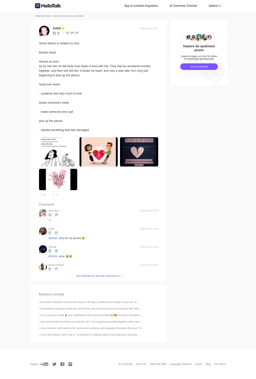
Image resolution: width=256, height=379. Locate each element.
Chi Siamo (220, 364)
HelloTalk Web (158, 364)
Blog (208, 364)
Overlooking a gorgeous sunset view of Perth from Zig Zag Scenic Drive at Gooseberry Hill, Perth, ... (91, 308)
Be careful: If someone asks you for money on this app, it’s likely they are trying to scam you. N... (89, 302)
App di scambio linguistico (141, 5)
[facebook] (62, 364)
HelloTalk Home (43, 16)
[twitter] (54, 364)
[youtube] (44, 364)
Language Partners (180, 364)
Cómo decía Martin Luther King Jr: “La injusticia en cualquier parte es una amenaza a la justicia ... (90, 334)
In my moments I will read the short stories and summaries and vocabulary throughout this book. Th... (91, 328)
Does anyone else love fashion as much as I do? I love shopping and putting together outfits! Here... (91, 321)
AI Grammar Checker (183, 5)
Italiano (213, 5)
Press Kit (141, 364)
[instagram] (70, 364)
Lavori (198, 364)
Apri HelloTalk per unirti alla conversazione (98, 276)
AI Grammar (125, 364)
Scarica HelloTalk (199, 66)
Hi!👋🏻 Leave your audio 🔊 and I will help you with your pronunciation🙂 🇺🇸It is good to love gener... (91, 315)
